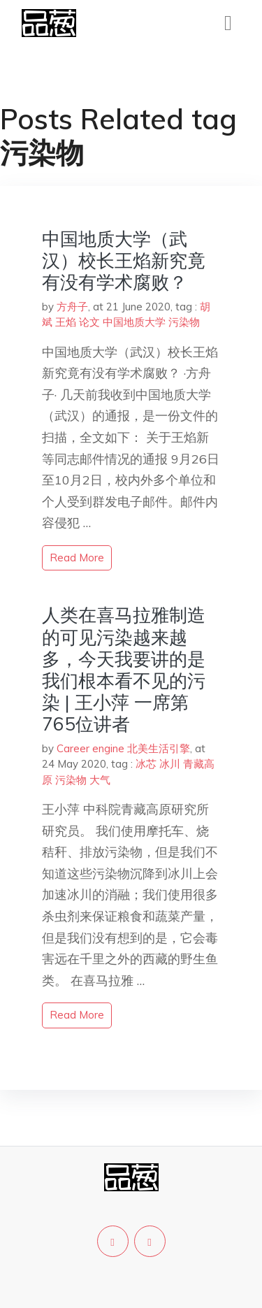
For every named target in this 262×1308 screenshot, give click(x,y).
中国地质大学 (134, 322)
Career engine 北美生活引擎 (123, 748)
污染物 (184, 322)
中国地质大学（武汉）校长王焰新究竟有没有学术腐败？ (123, 260)
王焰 (65, 322)
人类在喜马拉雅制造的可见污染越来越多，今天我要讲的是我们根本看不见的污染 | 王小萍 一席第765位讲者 (123, 669)
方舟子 (72, 306)
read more (77, 557)
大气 (99, 779)
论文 (89, 322)
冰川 (169, 763)
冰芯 (146, 763)
